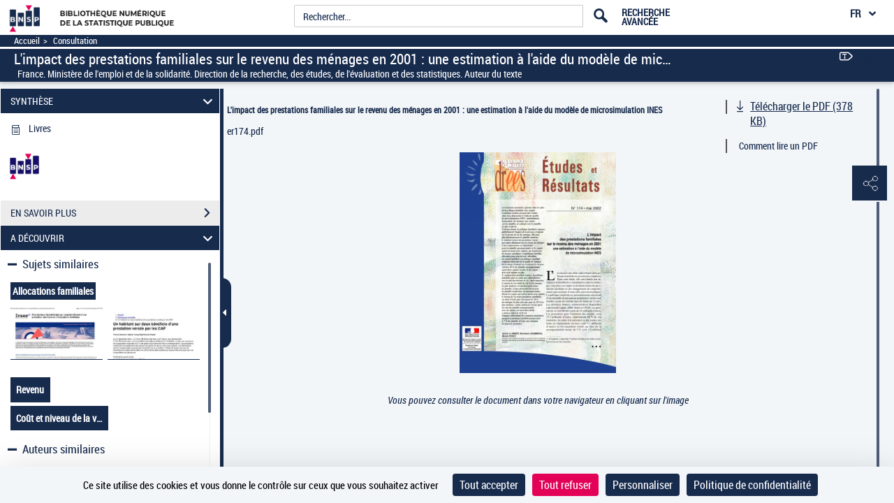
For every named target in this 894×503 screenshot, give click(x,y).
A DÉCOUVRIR (113, 238)
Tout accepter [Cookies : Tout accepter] (489, 485)
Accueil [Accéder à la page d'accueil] (27, 41)
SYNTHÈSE (113, 101)
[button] (869, 184)
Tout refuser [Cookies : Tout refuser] (565, 485)
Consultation (75, 41)
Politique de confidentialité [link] (752, 485)
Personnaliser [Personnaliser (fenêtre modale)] (643, 485)
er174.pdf (245, 131)
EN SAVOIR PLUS (114, 213)
